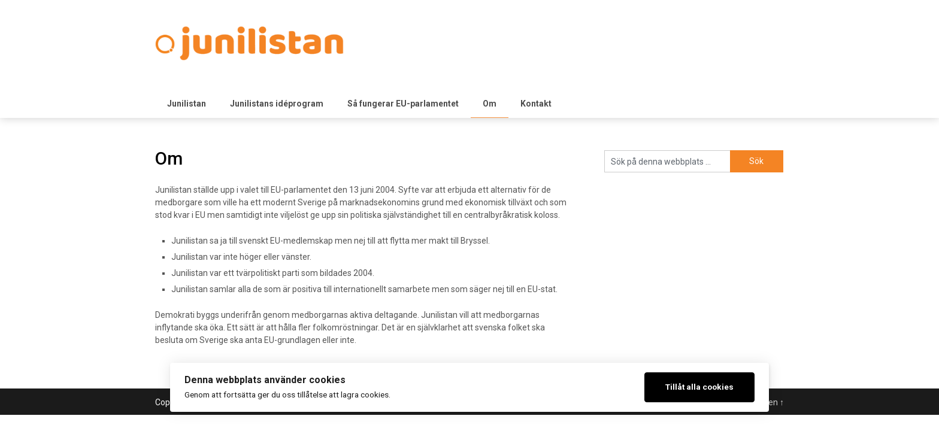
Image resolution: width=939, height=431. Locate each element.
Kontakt (536, 103)
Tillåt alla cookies (699, 386)
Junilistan (186, 103)
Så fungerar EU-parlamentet (403, 103)
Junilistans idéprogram (276, 103)
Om (489, 103)
